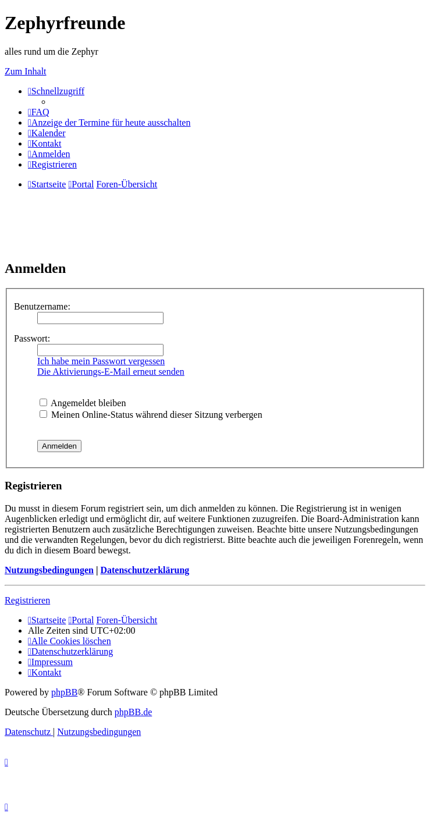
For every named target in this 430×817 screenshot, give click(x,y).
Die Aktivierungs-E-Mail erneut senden (110, 371)
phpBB (64, 692)
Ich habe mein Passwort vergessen (101, 361)
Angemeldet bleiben (83, 403)
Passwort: (32, 338)
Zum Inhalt (26, 71)
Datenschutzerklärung (144, 570)
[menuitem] (38, 112)
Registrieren (27, 600)
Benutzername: (42, 306)
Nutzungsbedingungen (49, 570)
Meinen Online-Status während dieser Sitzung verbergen (151, 415)
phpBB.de (133, 712)
